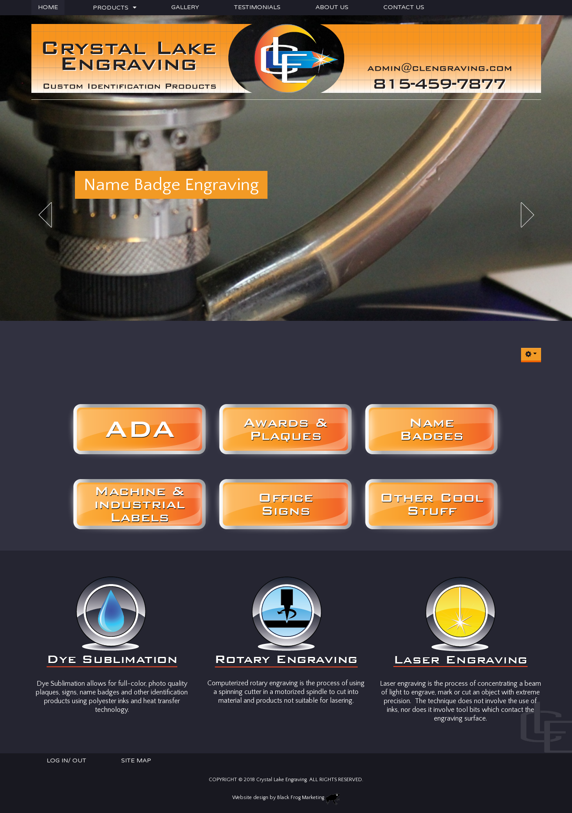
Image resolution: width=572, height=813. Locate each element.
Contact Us (403, 7)
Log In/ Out (66, 760)
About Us (332, 7)
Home (48, 7)
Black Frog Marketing (300, 797)
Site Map (136, 760)
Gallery (185, 7)
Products (111, 7)
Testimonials (257, 7)
